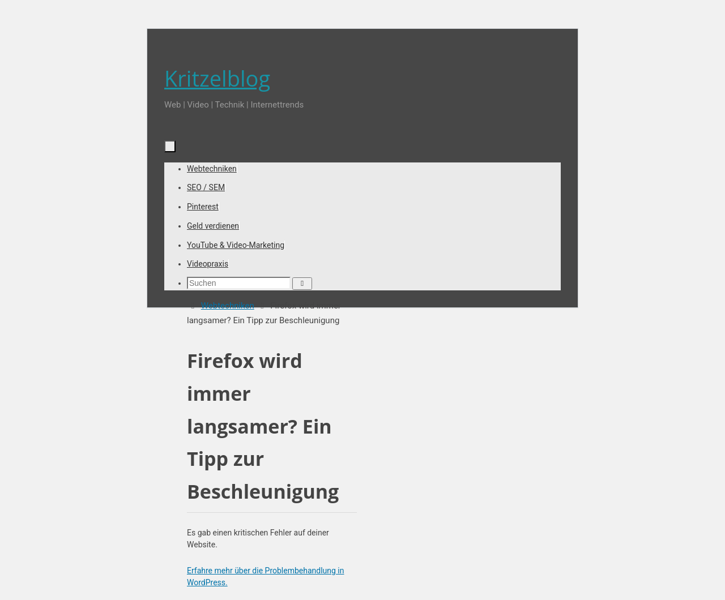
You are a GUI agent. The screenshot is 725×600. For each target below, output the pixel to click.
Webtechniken (227, 306)
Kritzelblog (217, 78)
